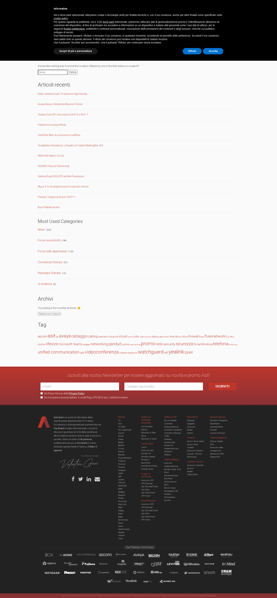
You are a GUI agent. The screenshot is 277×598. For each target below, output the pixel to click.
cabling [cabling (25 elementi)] (93, 336)
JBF (119, 476)
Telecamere (215, 457)
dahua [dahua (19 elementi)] (155, 336)
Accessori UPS (147, 480)
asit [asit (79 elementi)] (51, 336)
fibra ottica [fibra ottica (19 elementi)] (181, 336)
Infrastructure (170, 482)
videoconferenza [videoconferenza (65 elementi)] (102, 352)
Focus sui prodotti (49, 240)
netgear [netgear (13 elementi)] (86, 344)
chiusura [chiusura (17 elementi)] (113, 336)
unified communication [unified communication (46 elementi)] (58, 352)
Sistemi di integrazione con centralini (171, 448)
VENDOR (222, 17)
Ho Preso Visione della (62, 393)
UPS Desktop (146, 483)
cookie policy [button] (61, 555)
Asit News (136, 5)
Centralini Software (172, 433)
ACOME (121, 427)
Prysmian (122, 501)
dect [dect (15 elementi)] (161, 336)
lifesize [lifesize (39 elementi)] (52, 344)
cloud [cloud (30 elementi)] (123, 336)
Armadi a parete (148, 457)
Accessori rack (147, 450)
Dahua (121, 451)
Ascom (121, 433)
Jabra (120, 473)
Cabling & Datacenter (82, 16)
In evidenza (45, 284)
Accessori (191, 427)
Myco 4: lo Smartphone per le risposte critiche (63, 186)
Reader (190, 471)
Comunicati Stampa (50, 262)
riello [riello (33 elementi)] (159, 344)
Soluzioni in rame (149, 439)
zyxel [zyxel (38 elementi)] (188, 352)
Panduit (121, 495)
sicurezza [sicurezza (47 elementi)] (184, 343)
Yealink (121, 535)
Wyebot (121, 532)
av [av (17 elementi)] (57, 336)
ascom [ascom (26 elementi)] (42, 336)
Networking (121, 16)
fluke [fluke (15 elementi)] (201, 336)
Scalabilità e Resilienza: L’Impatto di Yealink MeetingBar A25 (70, 145)
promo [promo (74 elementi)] (148, 343)
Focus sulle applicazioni (52, 251)
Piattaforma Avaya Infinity (52, 124)
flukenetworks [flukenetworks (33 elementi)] (216, 336)
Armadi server (147, 469)
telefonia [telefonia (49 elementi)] (221, 343)
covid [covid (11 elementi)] (130, 337)
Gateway (168, 439)
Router (190, 430)
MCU (166, 485)
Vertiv (120, 526)
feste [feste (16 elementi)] (172, 336)
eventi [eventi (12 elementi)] (166, 337)
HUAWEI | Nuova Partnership (53, 166)
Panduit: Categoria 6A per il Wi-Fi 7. (57, 197)
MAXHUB (122, 486)
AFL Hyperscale (124, 430)
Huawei (121, 467)
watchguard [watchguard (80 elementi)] (150, 352)
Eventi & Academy (103, 5)
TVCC (138, 16)
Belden (121, 442)
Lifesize (121, 483)
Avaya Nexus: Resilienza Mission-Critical (60, 104)
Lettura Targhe (216, 441)
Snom (120, 523)
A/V (150, 16)
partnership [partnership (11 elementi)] (135, 344)
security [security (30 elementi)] (169, 344)
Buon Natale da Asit (49, 207)
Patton (121, 498)
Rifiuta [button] (192, 588)
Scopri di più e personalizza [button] (75, 588)
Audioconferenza (171, 427)
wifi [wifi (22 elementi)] (166, 352)
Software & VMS (217, 454)
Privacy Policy (76, 393)
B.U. (149, 5)
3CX (120, 424)
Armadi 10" (146, 453)
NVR (212, 444)
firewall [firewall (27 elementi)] (193, 336)
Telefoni (167, 455)
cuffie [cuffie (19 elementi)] (135, 336)
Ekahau (121, 455)
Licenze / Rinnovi (194, 454)
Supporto (191, 424)
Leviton (121, 480)
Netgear (121, 492)
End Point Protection (219, 420)
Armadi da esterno (149, 466)
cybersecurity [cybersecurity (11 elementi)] (145, 337)
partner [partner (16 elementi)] (126, 344)
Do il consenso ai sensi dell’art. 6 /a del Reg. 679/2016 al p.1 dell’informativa (84, 397)
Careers (121, 5)
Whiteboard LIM (171, 491)
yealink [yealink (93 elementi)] (176, 352)
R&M (120, 507)
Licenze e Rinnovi (217, 433)
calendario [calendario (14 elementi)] (103, 336)
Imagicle (122, 470)
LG (119, 420)
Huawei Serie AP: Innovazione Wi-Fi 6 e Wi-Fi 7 (63, 114)
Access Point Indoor (195, 441)
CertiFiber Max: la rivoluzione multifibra (59, 135)
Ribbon (121, 511)
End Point (168, 478)
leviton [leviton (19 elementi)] (42, 344)
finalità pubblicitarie (74, 566)
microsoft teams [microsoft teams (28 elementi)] (70, 344)
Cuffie (166, 436)
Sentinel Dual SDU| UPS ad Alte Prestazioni (61, 176)
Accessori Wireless (195, 451)
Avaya (120, 439)
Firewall (213, 430)
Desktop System (171, 475)
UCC (104, 16)
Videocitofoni (192, 474)
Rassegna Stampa (49, 273)
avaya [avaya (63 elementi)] (65, 336)
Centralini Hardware (173, 430)
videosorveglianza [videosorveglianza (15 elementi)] (128, 352)
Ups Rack (145, 490)
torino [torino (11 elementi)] (231, 344)
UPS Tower (145, 496)
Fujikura (122, 461)
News (41, 229)
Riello (120, 514)
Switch (190, 433)
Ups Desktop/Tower (149, 486)
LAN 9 (143, 447)
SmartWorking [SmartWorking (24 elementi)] (203, 344)
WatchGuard (123, 529)
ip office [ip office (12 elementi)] (231, 337)
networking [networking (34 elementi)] (99, 344)
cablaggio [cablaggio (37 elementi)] (79, 336)
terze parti (108, 559)
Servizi (85, 5)
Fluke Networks (125, 458)
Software (191, 420)
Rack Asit (122, 504)
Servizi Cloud (169, 488)
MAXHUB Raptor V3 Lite (51, 155)
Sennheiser (123, 520)
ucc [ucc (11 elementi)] (236, 344)
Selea (120, 517)
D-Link (121, 448)
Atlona (121, 436)
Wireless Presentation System (169, 497)
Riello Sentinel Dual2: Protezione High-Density (62, 93)
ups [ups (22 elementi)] (82, 352)
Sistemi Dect (169, 442)
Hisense (121, 464)
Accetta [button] (213, 588)
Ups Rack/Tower (148, 493)
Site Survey (191, 457)
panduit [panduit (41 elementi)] (114, 344)
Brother (121, 445)
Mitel (120, 489)
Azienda (72, 5)
